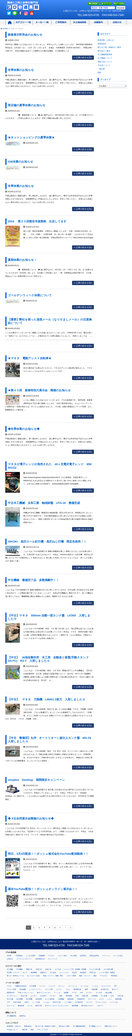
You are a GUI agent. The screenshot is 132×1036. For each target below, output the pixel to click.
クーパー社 (114, 1002)
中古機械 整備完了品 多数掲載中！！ (33, 580)
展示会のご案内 (104, 51)
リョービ (52, 986)
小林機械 (61, 999)
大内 (81, 993)
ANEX (26, 1002)
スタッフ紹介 (62, 956)
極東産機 (118, 999)
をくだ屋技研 (49, 999)
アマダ (74, 993)
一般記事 (101, 69)
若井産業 (39, 999)
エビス (101, 999)
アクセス (51, 956)
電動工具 (29, 969)
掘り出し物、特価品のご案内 (109, 47)
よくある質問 (30, 956)
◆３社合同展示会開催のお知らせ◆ (31, 818)
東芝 (61, 996)
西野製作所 (11, 993)
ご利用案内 (19, 956)
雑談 (99, 72)
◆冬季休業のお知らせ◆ (24, 429)
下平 (8, 1002)
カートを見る (118, 956)
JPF (115, 986)
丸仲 (112, 996)
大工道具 (53, 972)
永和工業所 (17, 1002)
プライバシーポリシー (24, 959)
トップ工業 (36, 1002)
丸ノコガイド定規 (33, 976)
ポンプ (25, 972)
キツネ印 (99, 993)
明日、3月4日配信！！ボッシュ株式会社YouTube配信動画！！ (48, 853)
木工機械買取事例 (105, 54)
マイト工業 (49, 989)
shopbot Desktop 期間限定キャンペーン (36, 779)
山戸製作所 (79, 1002)
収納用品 (83, 972)
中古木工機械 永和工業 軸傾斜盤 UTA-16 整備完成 (44, 503)
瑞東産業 (70, 999)
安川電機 (19, 999)
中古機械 (19, 969)
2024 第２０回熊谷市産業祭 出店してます (37, 221)
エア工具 (58, 969)
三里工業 (120, 996)
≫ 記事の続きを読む (82, 57)
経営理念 (83, 956)
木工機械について (105, 58)
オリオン (89, 993)
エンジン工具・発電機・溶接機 (75, 969)
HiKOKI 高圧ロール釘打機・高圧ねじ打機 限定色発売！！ (47, 541)
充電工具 (39, 969)
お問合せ (10, 959)
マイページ (106, 956)
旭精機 (66, 993)
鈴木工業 (24, 996)
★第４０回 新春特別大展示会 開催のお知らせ (41, 390)
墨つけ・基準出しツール (15, 976)
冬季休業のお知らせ (21, 70)
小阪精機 (94, 989)
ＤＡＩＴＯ (92, 999)
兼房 (86, 989)
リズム (68, 989)
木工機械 (10, 969)
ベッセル (46, 1002)
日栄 (77, 996)
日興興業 (95, 996)
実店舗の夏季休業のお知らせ (26, 105)
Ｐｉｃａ (57, 993)
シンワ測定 (68, 1002)
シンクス (95, 986)
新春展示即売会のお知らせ (25, 34)
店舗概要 (42, 956)
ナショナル (84, 986)
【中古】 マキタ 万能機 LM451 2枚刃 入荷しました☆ (46, 699)
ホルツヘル (11, 1006)
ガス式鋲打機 (108, 969)
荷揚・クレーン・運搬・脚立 (53, 976)
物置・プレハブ (84, 976)
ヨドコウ (89, 1002)
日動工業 (85, 996)
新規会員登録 (94, 956)
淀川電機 (29, 999)
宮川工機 (10, 999)
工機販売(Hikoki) (20, 986)
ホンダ (30, 1006)
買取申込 (22, 1016)
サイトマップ (52, 959)
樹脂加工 (43, 972)
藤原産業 (21, 1006)
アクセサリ (104, 976)
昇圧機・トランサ (13, 972)
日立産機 (33, 986)
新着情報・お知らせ (106, 40)
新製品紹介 (102, 44)
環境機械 (34, 972)
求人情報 (74, 956)
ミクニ (109, 999)
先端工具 (48, 969)
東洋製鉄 (69, 996)
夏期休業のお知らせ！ (22, 259)
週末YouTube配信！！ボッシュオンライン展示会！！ (42, 889)
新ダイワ (115, 989)
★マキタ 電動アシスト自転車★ (31, 358)
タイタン (34, 996)
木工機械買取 (11, 1016)
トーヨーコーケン (35, 989)
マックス (42, 986)
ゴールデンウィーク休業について (30, 295)
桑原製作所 (77, 989)
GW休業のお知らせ (20, 161)
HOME (5, 29)
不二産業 (104, 996)
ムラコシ (59, 989)
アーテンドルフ (101, 1002)
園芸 (95, 976)
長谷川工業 (56, 1002)
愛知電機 (75, 1006)
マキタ (9, 986)
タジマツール (106, 986)
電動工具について (105, 62)
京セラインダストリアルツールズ (56, 1006)
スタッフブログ (42, 1029)
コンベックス (64, 972)
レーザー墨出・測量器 (107, 972)
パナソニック (72, 986)
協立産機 (108, 993)
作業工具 (93, 972)
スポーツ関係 (71, 976)
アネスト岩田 (11, 989)
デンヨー (53, 996)
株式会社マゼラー (87, 1006)
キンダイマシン (12, 996)
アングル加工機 (94, 969)
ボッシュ (61, 986)
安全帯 (74, 972)
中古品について (104, 65)
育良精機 (22, 989)
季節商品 (114, 976)
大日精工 (43, 996)
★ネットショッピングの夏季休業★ (31, 137)
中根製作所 (81, 999)
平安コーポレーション (25, 993)
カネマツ (100, 1006)
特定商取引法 (40, 959)
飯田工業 (39, 1006)
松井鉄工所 (105, 989)
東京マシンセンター (44, 993)
